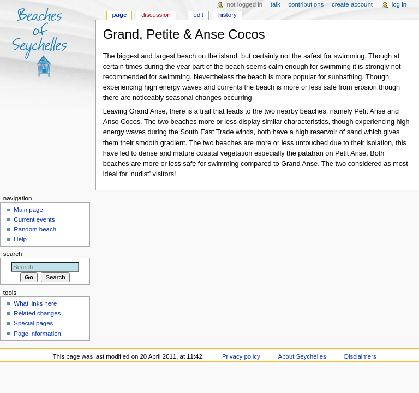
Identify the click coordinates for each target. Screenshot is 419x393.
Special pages (33, 323)
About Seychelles (302, 356)
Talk (275, 4)
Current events (34, 219)
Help (20, 239)
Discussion (155, 14)
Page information (37, 333)
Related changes (37, 313)
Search (12, 254)
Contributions (306, 4)
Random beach (35, 229)
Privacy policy (241, 356)
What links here (35, 303)
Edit (198, 14)
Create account (352, 4)
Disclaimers (360, 356)
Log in (399, 4)
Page (119, 14)
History (227, 14)
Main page (28, 209)
